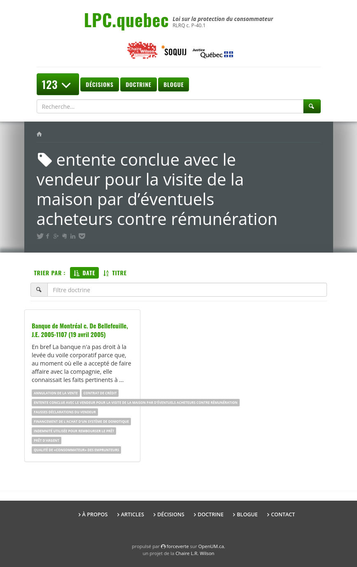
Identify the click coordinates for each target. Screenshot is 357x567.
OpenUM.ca (211, 546)
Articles (132, 514)
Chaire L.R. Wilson (194, 553)
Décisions (99, 84)
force (178, 546)
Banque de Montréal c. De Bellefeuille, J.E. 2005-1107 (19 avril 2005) (80, 330)
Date (84, 272)
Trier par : (50, 272)
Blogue (173, 84)
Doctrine (138, 84)
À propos (95, 514)
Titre (115, 272)
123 (58, 84)
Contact (283, 514)
